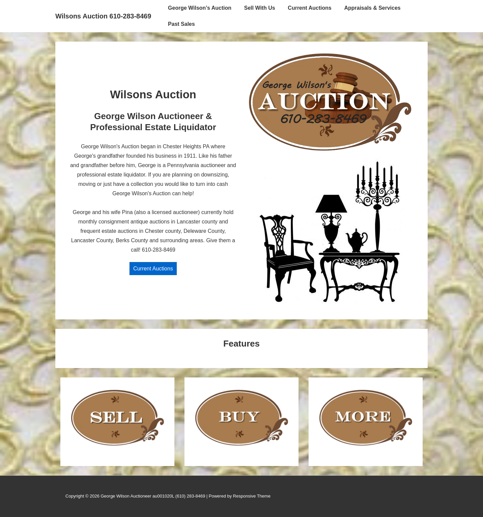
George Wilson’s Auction (199, 8)
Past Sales (181, 24)
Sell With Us (259, 8)
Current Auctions (309, 8)
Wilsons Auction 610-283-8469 (103, 16)
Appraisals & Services (372, 8)
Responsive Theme (252, 496)
